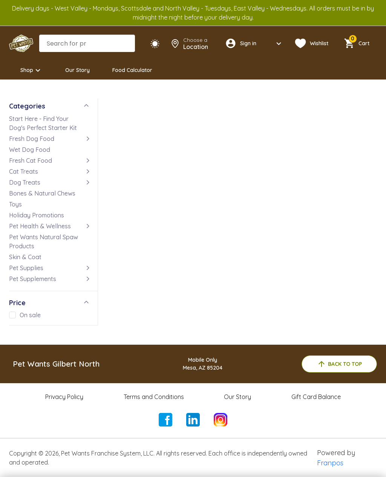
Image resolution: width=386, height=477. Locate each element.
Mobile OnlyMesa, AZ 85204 (202, 363)
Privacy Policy (64, 397)
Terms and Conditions (154, 397)
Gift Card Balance (316, 397)
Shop (31, 70)
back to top (339, 363)
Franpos (330, 463)
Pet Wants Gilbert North (56, 363)
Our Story (77, 70)
